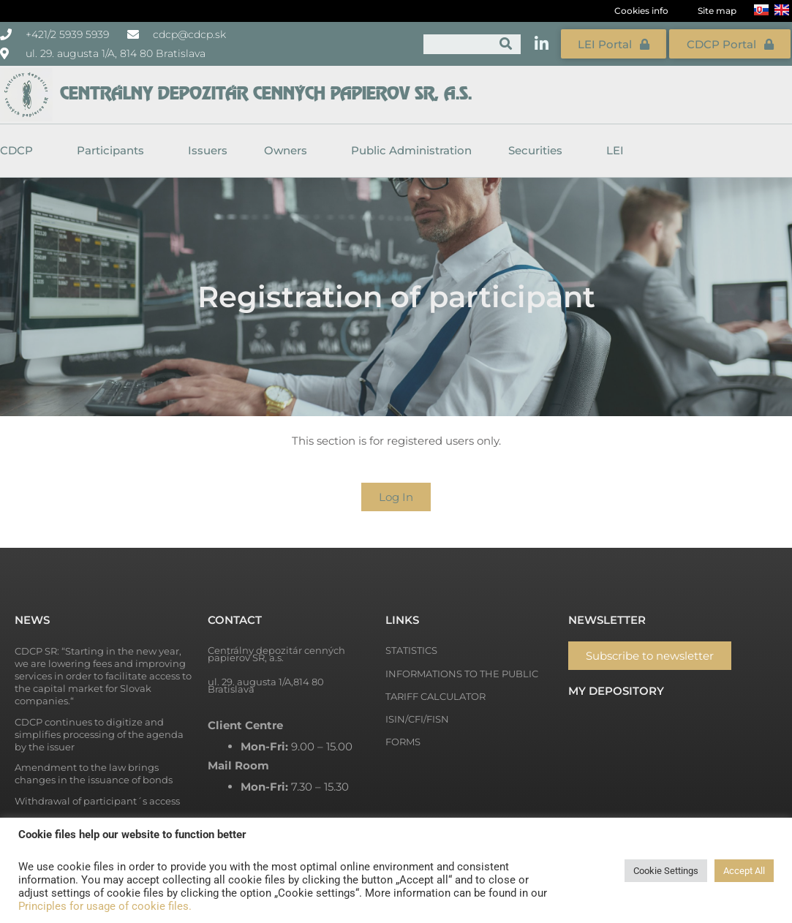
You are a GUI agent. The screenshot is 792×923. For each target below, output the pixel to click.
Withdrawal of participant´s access (97, 800)
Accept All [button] (744, 870)
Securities (539, 149)
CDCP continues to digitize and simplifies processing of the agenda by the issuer (99, 733)
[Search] (506, 43)
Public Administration (411, 149)
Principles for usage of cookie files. (105, 906)
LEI (615, 149)
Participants (114, 149)
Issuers (207, 149)
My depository (616, 690)
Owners (289, 149)
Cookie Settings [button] (665, 870)
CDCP (20, 149)
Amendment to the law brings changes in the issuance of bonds (94, 773)
